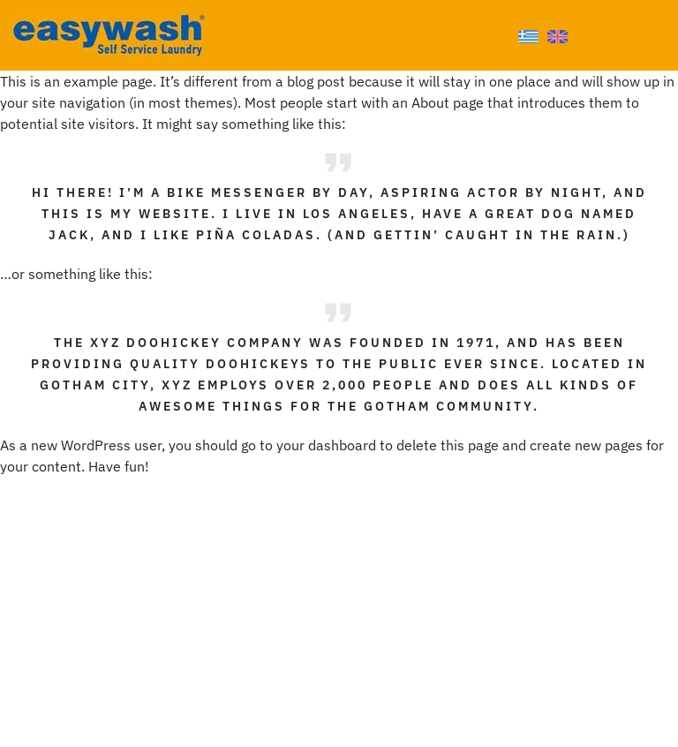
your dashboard (326, 445)
